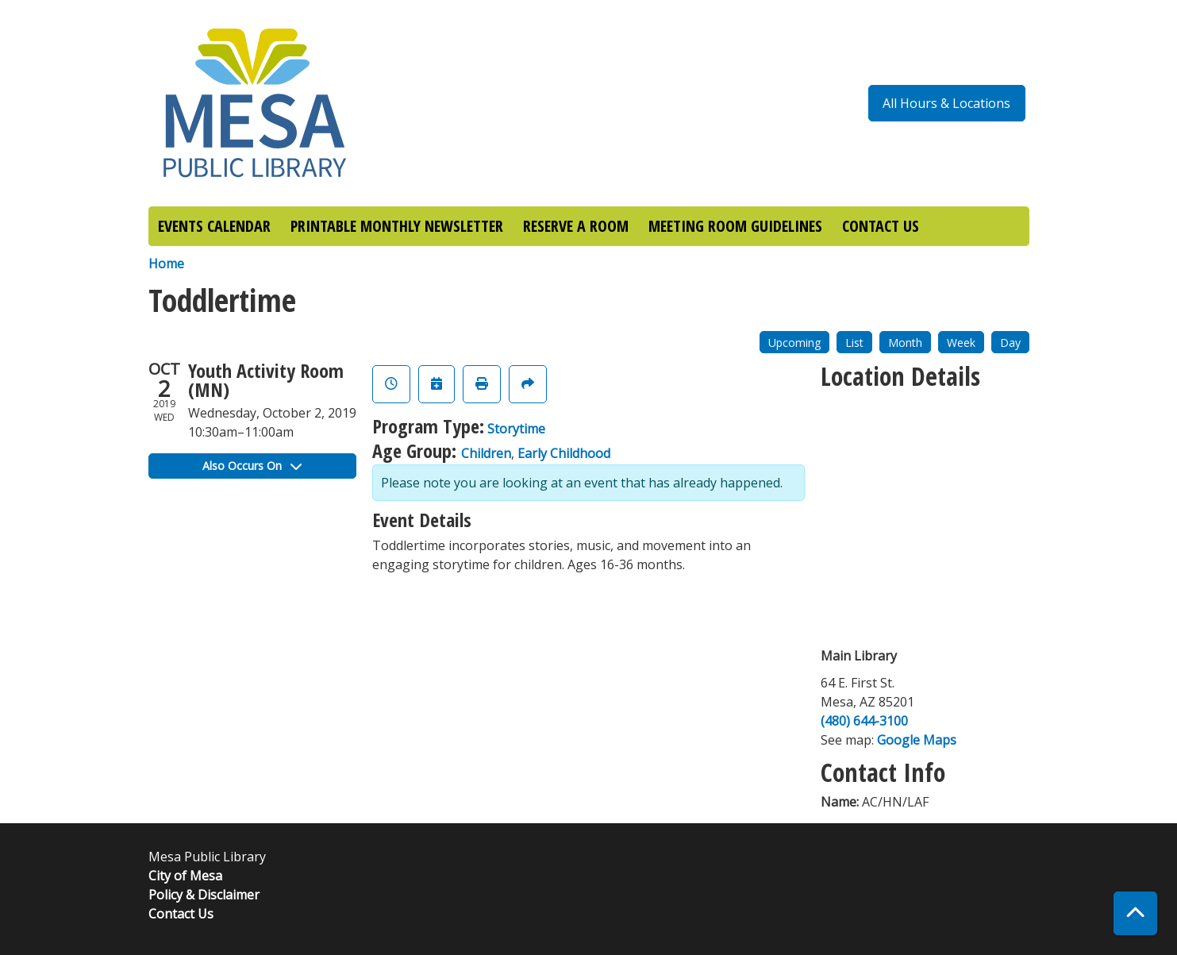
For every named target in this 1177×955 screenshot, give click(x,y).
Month (905, 342)
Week (961, 342)
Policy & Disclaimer (204, 894)
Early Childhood (563, 453)
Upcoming (794, 342)
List (854, 342)
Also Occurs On (252, 465)
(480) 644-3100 (864, 721)
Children (486, 453)
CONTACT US (880, 226)
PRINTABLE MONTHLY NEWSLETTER (396, 226)
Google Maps (916, 740)
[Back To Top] (1135, 913)
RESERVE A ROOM (576, 226)
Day (1010, 342)
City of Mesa (185, 875)
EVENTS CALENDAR (214, 226)
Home (166, 263)
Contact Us (180, 913)
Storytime (516, 428)
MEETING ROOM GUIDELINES (735, 226)
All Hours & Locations (946, 103)
